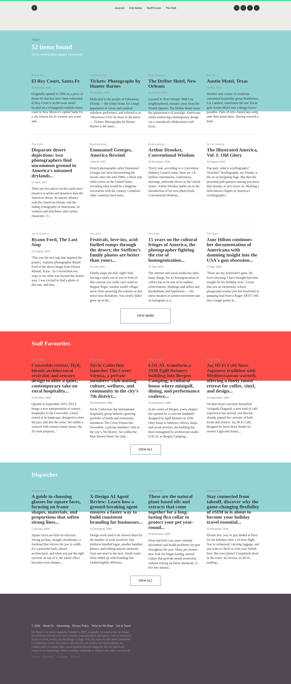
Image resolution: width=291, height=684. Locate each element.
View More (145, 315)
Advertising (63, 625)
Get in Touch (123, 625)
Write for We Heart (102, 625)
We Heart (145, 24)
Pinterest (76, 656)
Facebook (48, 656)
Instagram (62, 656)
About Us (48, 625)
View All (145, 449)
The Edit (171, 8)
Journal (119, 8)
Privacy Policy (80, 625)
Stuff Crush (154, 8)
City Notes (135, 8)
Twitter (36, 656)
